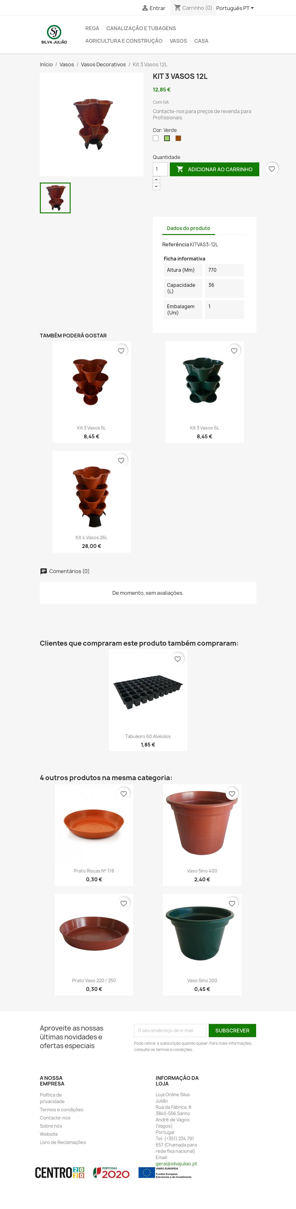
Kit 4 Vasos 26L (91, 537)
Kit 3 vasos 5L (91, 428)
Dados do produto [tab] (188, 228)
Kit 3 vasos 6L (204, 428)
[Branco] (157, 139)
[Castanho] (179, 139)
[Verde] (168, 139)
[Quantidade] (160, 169)
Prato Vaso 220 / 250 (94, 980)
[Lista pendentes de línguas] (236, 8)
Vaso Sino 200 (202, 980)
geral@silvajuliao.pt (176, 1164)
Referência (175, 244)
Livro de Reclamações (63, 1142)
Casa (201, 40)
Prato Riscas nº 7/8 (94, 871)
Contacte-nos (55, 1118)
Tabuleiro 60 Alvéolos (148, 736)
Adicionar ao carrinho (214, 169)
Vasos (178, 40)
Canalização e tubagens (141, 28)
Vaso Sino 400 (202, 871)
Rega (92, 28)
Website (49, 1134)
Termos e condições (61, 1110)
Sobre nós (51, 1126)
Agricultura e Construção (124, 40)
